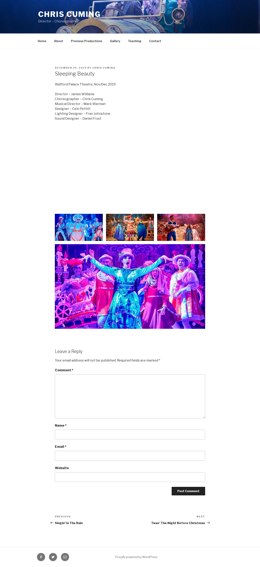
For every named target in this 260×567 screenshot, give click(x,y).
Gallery (115, 41)
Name (61, 425)
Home (42, 41)
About (58, 41)
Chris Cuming (69, 14)
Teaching (134, 41)
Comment (64, 370)
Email (60, 447)
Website (62, 468)
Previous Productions (86, 41)
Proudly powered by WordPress (136, 557)
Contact (155, 41)
